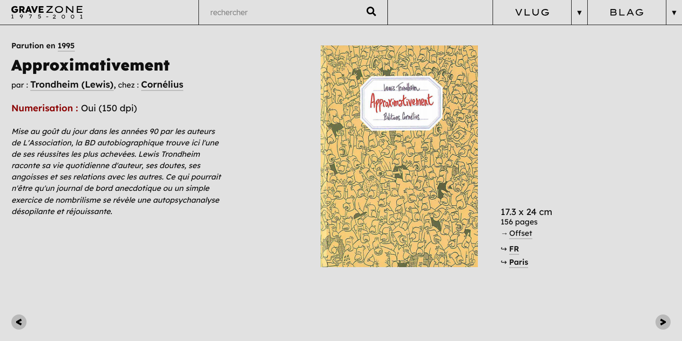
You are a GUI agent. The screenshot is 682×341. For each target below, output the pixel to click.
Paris (518, 262)
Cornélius (162, 84)
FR (514, 249)
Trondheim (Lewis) (72, 84)
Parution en (43, 46)
